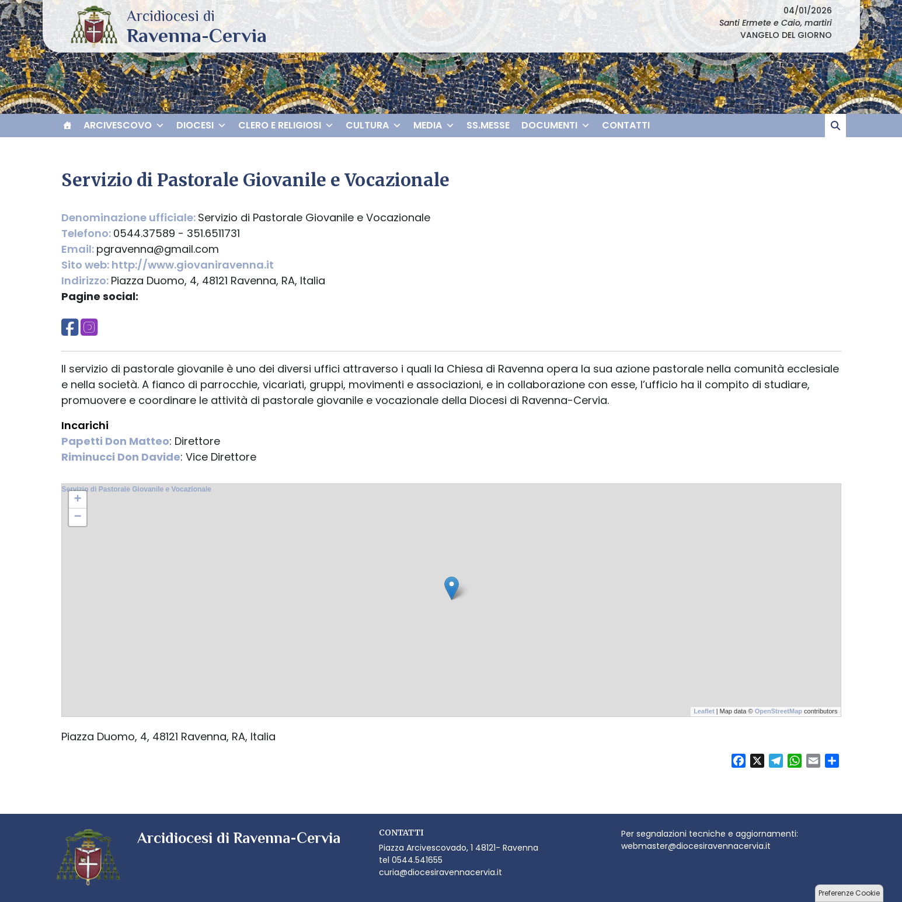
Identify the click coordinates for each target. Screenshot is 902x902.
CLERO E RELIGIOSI (286, 125)
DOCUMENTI (555, 125)
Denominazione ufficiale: (129, 217)
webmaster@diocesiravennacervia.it (696, 846)
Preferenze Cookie (849, 893)
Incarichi (85, 425)
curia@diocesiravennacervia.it (440, 872)
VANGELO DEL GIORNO (786, 35)
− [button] (77, 517)
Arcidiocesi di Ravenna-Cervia (197, 35)
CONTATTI (626, 125)
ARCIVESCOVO (124, 125)
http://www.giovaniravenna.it (193, 264)
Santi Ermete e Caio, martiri (775, 23)
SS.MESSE (488, 125)
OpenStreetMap (778, 711)
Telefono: (87, 233)
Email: (78, 249)
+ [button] (77, 500)
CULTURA (374, 125)
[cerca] (835, 125)
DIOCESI (201, 125)
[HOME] (67, 125)
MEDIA (434, 125)
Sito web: (86, 264)
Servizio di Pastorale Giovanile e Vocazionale (137, 489)
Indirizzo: (86, 280)
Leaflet (704, 711)
